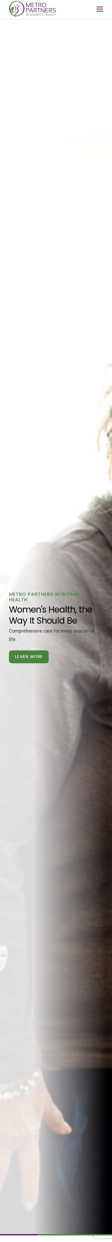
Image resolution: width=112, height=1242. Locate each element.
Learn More (29, 656)
